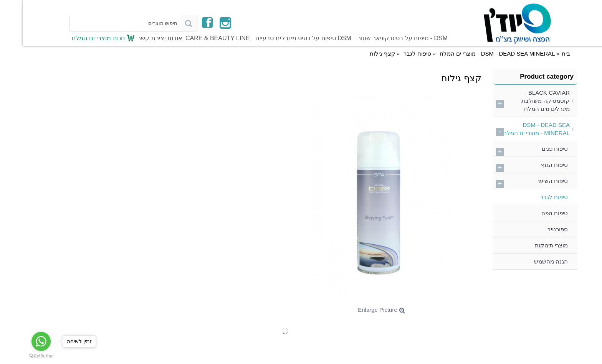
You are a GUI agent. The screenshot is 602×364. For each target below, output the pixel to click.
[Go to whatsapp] (18, 341)
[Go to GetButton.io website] (18, 356)
